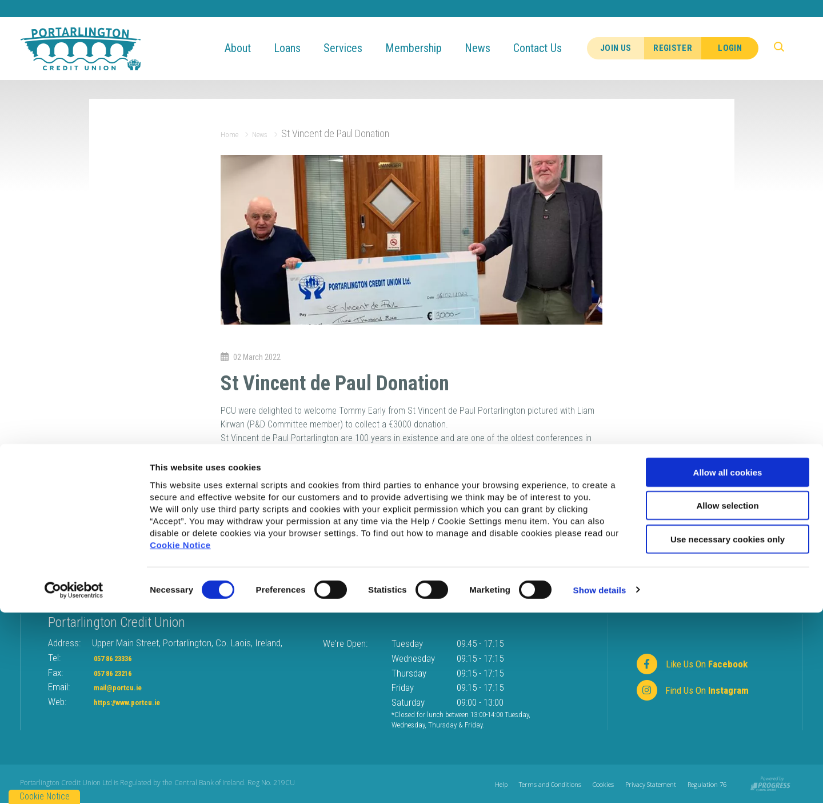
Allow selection (727, 697)
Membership (423, 48)
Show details (599, 781)
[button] (785, 48)
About (247, 48)
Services (352, 48)
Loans (296, 48)
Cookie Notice (180, 736)
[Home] (81, 47)
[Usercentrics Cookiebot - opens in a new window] (74, 781)
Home (233, 133)
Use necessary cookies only (727, 730)
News (487, 48)
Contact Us (547, 48)
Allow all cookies (727, 664)
